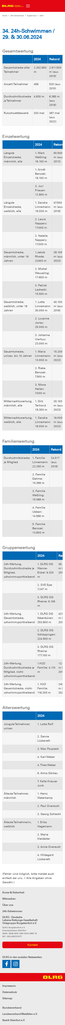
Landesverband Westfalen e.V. (20, 1014)
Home (4, 16)
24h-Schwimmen (17, 16)
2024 (41, 16)
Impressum (9, 985)
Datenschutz (9, 992)
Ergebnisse (31, 16)
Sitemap (7, 998)
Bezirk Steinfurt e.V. (13, 1020)
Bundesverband (11, 1007)
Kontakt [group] (32, 945)
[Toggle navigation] (27, 6)
